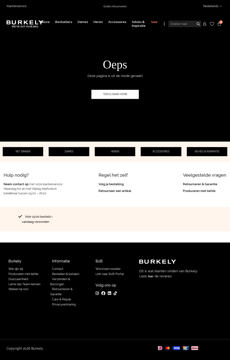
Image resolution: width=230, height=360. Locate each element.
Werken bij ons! (19, 294)
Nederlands (211, 6)
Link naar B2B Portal (109, 274)
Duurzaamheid (18, 279)
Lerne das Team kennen (19, 286)
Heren (115, 151)
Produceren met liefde (199, 191)
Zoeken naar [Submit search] (198, 24)
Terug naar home (115, 94)
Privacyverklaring (64, 304)
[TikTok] (115, 293)
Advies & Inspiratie (207, 151)
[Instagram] (97, 293)
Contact (57, 269)
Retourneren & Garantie (200, 184)
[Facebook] (103, 293)
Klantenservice (16, 6)
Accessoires (161, 151)
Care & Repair (61, 299)
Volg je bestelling (111, 184)
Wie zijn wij (16, 269)
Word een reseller (108, 269)
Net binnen (23, 151)
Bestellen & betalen (65, 274)
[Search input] (184, 24)
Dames (69, 151)
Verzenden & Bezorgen (60, 281)
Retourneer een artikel (115, 191)
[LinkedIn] (109, 293)
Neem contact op (16, 184)
